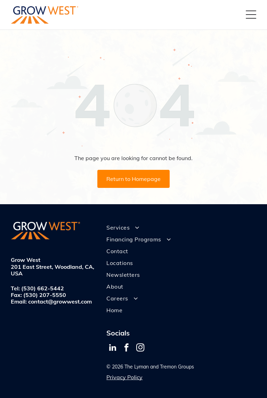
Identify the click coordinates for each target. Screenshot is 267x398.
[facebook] (126, 348)
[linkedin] (112, 348)
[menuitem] (181, 227)
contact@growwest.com (60, 301)
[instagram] (140, 348)
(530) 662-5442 (42, 288)
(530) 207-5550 (44, 294)
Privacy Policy (124, 377)
